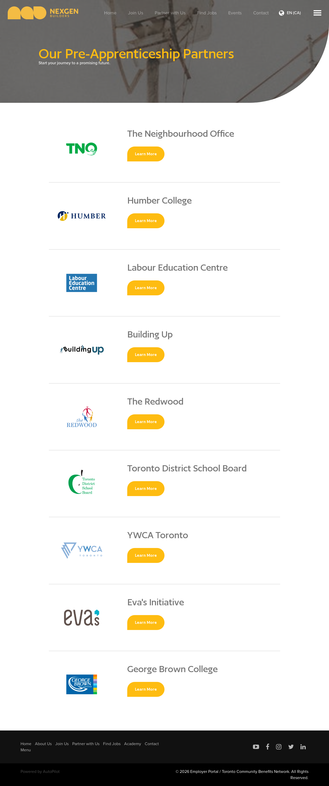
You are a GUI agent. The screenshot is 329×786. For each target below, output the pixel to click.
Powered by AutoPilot (40, 771)
